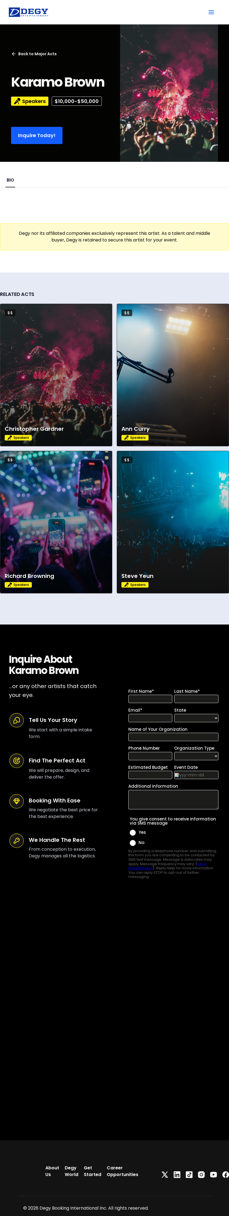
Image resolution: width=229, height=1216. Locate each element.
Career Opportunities (122, 1171)
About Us (52, 1171)
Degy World (71, 1171)
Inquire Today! (37, 135)
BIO (10, 180)
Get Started (92, 1171)
